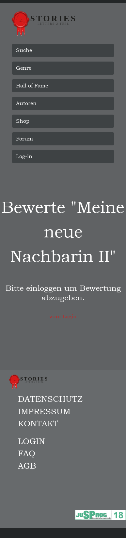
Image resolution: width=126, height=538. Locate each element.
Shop (22, 121)
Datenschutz (50, 399)
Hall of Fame (32, 86)
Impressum (44, 411)
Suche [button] (24, 50)
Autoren (26, 103)
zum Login (63, 316)
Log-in (24, 156)
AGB (27, 466)
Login (31, 441)
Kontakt (38, 423)
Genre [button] (23, 68)
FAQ (26, 453)
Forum (24, 139)
